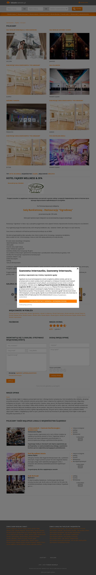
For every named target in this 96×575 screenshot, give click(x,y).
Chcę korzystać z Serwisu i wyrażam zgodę (48, 301)
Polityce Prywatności (67, 289)
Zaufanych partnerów (44, 287)
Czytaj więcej (23, 297)
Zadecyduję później (25, 305)
